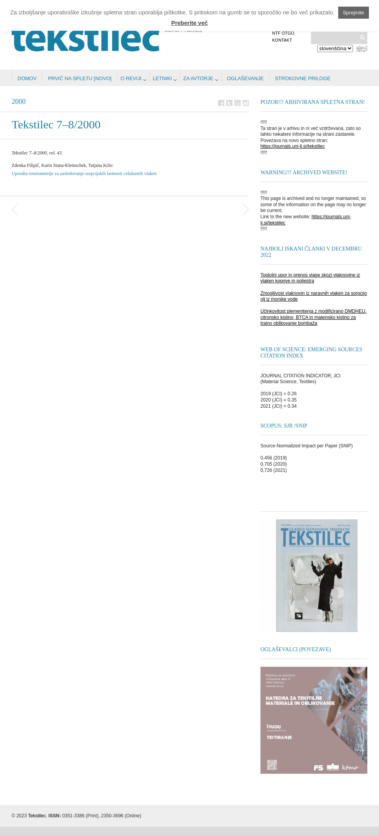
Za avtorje (198, 78)
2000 (19, 101)
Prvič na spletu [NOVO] (80, 78)
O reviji (131, 78)
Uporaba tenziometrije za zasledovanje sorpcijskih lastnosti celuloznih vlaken (84, 173)
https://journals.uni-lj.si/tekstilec (292, 146)
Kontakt (282, 40)
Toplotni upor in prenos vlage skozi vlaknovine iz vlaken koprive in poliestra (310, 278)
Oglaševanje (245, 78)
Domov (27, 78)
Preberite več (189, 22)
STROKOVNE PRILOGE (302, 78)
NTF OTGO (283, 33)
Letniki (162, 78)
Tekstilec (37, 815)
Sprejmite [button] (353, 13)
